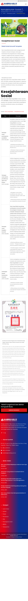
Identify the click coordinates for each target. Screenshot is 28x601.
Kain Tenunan (21, 387)
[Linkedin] (5, 433)
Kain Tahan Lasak (15, 387)
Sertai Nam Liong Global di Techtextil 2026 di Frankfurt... (12, 472)
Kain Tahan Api (4, 391)
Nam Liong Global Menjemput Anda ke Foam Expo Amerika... (14, 465)
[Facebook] (1, 433)
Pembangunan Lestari (11, 13)
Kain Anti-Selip (4, 389)
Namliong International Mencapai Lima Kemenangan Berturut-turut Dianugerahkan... (13, 479)
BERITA (4, 524)
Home (4, 13)
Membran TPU (4, 387)
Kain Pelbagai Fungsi (11, 391)
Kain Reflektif (22, 389)
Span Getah (19, 386)
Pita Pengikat (10, 387)
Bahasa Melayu (23, 1)
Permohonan (6, 516)
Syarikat (4, 511)
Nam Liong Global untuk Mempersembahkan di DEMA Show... (13, 493)
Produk (4, 514)
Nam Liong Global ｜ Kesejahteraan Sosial (14, 111)
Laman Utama (6, 508)
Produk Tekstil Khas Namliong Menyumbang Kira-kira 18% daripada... (14, 486)
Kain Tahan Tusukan (11, 389)
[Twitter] (3, 433)
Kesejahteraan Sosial (21, 13)
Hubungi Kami (4, 392)
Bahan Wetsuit (14, 386)
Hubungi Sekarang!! (14, 410)
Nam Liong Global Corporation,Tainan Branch (18, 534)
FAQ (4, 519)
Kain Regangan (17, 389)
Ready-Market (19, 537)
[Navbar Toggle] (26, 4)
